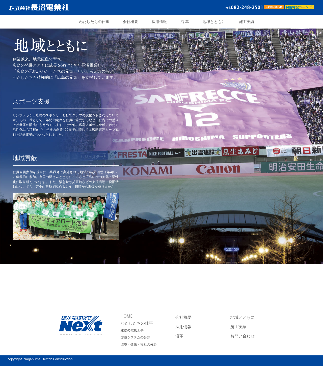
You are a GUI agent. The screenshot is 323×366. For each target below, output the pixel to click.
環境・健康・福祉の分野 (139, 344)
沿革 (179, 336)
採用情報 (159, 21)
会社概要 (130, 21)
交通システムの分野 (135, 337)
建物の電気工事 (132, 330)
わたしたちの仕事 (94, 21)
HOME (127, 316)
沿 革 (184, 21)
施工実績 (246, 21)
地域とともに (214, 21)
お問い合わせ (242, 336)
